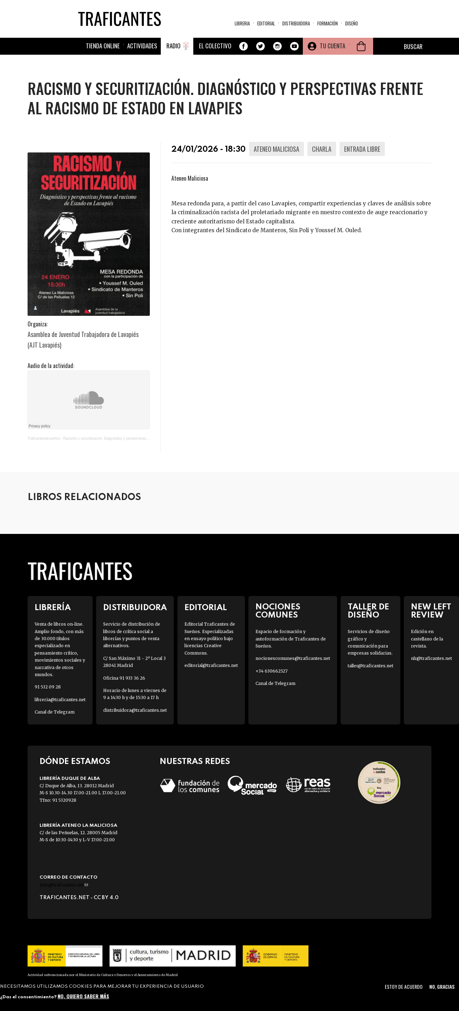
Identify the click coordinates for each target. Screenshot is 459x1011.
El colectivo (215, 45)
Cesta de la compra (361, 46)
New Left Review (431, 611)
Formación (327, 23)
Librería (53, 608)
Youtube (294, 46)
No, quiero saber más (83, 996)
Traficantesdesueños (44, 438)
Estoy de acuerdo (404, 986)
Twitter (260, 46)
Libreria (242, 23)
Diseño (351, 23)
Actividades (142, 45)
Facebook (243, 46)
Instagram (277, 46)
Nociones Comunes (277, 611)
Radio (173, 45)
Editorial (266, 23)
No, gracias (441, 986)
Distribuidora (296, 23)
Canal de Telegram (55, 712)
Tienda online (103, 45)
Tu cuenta (332, 45)
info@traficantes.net (64, 884)
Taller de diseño (368, 611)
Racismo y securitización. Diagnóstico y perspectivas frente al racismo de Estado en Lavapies (136, 438)
